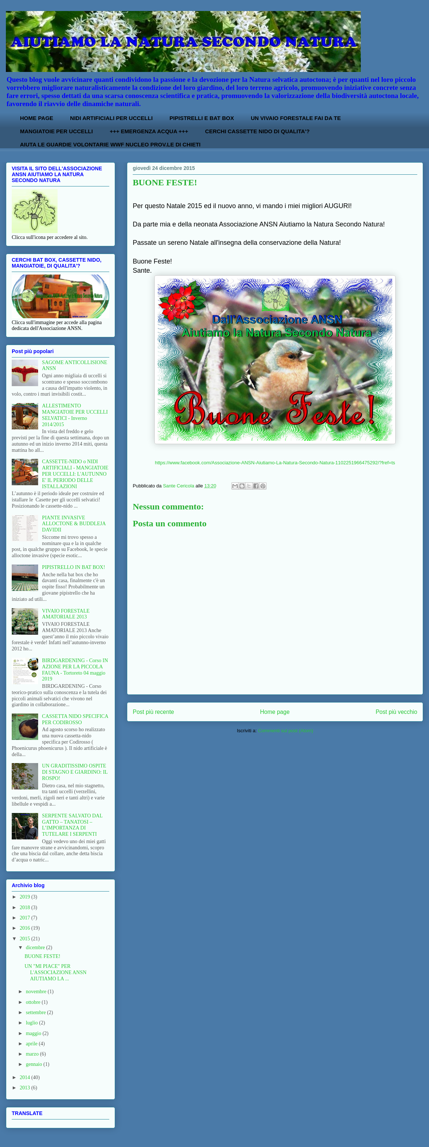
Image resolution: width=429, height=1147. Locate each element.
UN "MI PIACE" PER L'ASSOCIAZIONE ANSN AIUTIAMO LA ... (56, 972)
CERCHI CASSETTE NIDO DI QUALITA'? (257, 131)
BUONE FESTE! (42, 956)
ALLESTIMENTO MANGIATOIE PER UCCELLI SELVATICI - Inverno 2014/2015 (75, 415)
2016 (26, 928)
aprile (32, 1043)
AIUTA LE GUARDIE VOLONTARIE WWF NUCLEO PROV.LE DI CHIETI (110, 144)
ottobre (33, 1002)
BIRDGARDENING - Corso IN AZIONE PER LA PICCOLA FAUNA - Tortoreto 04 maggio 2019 (75, 670)
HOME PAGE (37, 118)
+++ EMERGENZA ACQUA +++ (149, 131)
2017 (26, 918)
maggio (34, 1033)
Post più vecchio (396, 712)
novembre (36, 991)
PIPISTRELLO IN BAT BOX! (73, 567)
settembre (36, 1012)
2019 (26, 897)
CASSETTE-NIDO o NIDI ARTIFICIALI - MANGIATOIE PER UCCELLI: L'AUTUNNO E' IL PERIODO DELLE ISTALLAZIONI (75, 474)
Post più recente (153, 712)
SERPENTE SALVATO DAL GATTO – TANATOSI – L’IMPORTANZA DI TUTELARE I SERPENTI (72, 825)
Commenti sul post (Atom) (285, 730)
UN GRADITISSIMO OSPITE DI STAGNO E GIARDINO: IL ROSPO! (75, 772)
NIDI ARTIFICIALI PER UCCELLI (111, 118)
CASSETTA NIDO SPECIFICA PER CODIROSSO (75, 719)
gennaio (34, 1064)
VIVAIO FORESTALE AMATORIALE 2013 (66, 614)
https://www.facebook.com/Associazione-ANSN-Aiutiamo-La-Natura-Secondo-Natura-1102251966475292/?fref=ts (275, 462)
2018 (26, 907)
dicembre (36, 947)
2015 (26, 938)
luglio (32, 1023)
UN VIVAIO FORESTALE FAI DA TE (296, 118)
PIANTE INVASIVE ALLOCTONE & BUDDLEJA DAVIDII (74, 524)
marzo (33, 1054)
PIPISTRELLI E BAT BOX (201, 118)
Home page (275, 712)
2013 (26, 1087)
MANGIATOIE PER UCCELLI (56, 131)
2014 (26, 1077)
